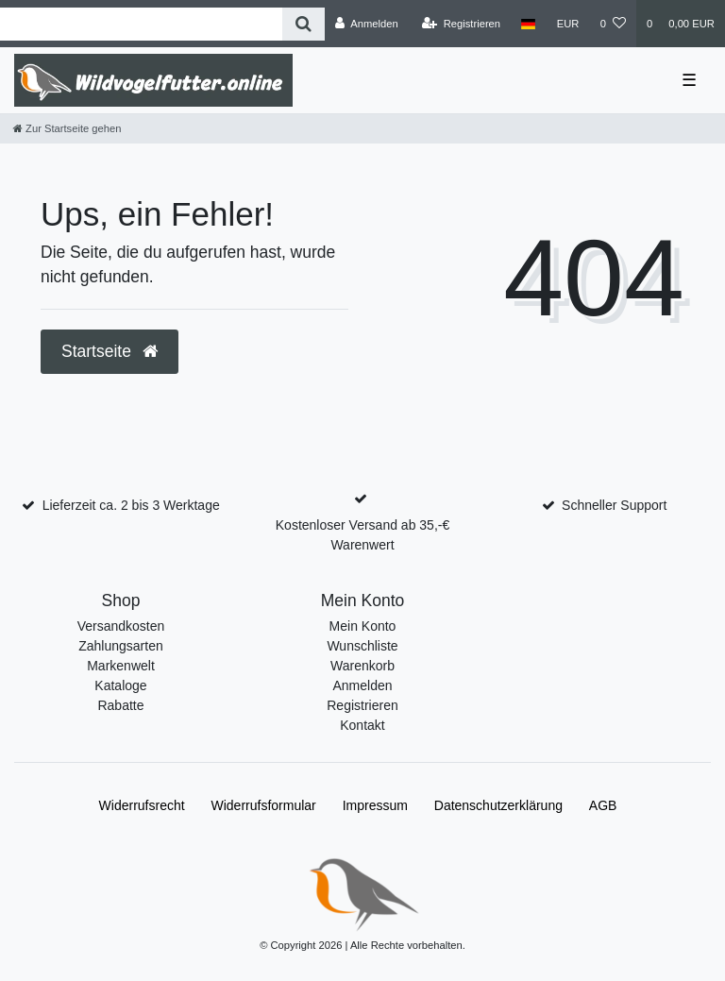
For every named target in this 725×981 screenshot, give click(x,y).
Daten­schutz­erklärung (498, 805)
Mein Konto (362, 626)
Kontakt (362, 725)
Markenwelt (121, 665)
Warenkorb (362, 665)
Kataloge (120, 685)
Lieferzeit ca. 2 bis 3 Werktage (131, 505)
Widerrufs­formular (263, 805)
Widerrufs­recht (142, 805)
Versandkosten (121, 626)
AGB (603, 805)
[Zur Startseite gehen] (67, 128)
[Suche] (303, 24)
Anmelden (362, 685)
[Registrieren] (461, 23)
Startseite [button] (109, 351)
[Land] (528, 23)
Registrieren (362, 705)
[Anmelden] (367, 23)
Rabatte (120, 705)
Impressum (375, 805)
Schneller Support (614, 505)
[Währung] (568, 23)
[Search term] (141, 24)
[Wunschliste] (613, 23)
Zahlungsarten (120, 645)
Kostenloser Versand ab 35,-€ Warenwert (362, 534)
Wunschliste (362, 645)
